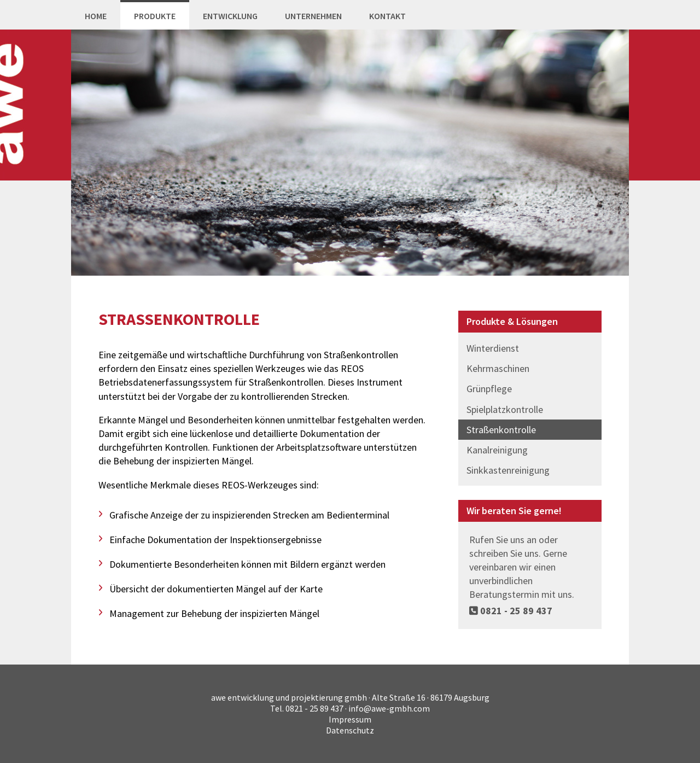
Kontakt (387, 15)
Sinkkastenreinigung (508, 470)
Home (96, 15)
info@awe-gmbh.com (389, 708)
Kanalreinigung (497, 450)
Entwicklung (230, 15)
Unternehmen (313, 15)
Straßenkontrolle (501, 429)
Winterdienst (492, 348)
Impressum (350, 719)
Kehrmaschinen (497, 368)
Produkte (155, 15)
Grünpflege (489, 388)
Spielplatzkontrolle (504, 409)
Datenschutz (350, 730)
